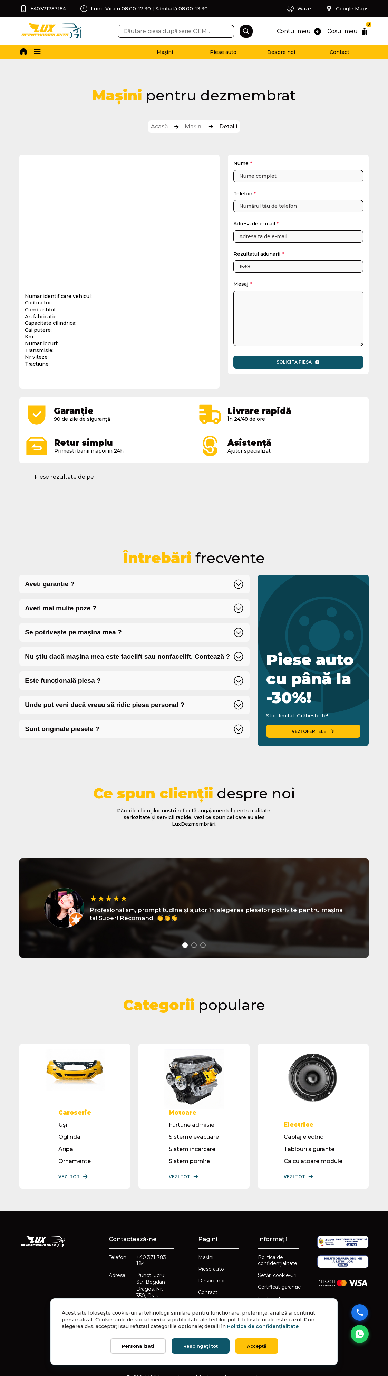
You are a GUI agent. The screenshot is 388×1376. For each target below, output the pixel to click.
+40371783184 (42, 8)
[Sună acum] (359, 1312)
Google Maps (347, 8)
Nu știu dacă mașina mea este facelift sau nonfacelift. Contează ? (127, 656)
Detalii (228, 126)
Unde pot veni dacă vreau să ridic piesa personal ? (104, 704)
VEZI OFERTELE (313, 731)
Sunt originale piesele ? (62, 729)
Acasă (159, 126)
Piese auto (223, 52)
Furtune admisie (191, 1125)
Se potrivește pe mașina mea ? (73, 632)
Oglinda (69, 1137)
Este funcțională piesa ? (63, 680)
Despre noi (281, 52)
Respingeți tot (200, 1346)
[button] (37, 52)
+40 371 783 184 (151, 1260)
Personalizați (138, 1346)
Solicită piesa (298, 362)
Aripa (65, 1149)
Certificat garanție (279, 1287)
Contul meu (299, 31)
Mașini (165, 52)
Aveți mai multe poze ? (60, 608)
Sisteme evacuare (194, 1137)
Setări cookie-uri (277, 1275)
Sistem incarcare (192, 1149)
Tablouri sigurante (309, 1149)
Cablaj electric (303, 1137)
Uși (62, 1125)
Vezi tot (73, 1176)
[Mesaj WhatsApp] (360, 1334)
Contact (339, 52)
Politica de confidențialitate (277, 1260)
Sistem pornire (189, 1161)
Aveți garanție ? (49, 584)
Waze (298, 8)
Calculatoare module (313, 1161)
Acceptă (256, 1346)
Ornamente (74, 1161)
